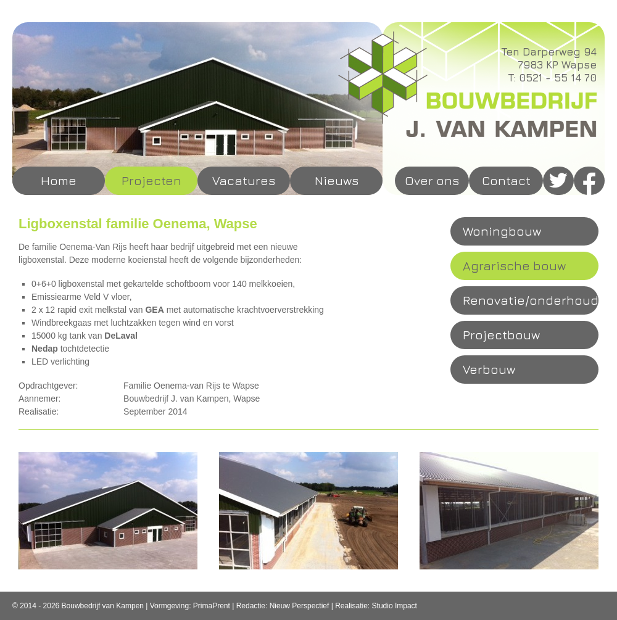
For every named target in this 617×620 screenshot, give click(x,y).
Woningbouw (502, 231)
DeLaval (121, 336)
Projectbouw (501, 335)
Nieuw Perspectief (299, 605)
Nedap (44, 348)
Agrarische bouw (514, 265)
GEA (154, 310)
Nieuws (336, 180)
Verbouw (489, 369)
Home (59, 180)
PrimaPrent (211, 605)
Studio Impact (394, 605)
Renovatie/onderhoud (530, 300)
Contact (506, 180)
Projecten (151, 180)
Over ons (432, 180)
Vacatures (243, 180)
